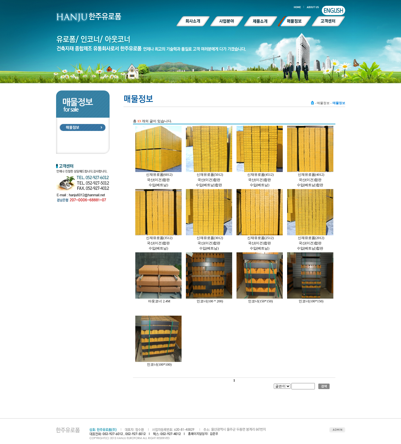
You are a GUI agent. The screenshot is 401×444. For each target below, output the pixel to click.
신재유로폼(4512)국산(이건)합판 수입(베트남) (260, 180)
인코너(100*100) (159, 364)
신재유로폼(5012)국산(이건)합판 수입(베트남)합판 (209, 180)
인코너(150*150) (260, 301)
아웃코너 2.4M (159, 301)
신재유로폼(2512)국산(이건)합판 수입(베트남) (260, 243)
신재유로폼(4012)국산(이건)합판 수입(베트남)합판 (310, 180)
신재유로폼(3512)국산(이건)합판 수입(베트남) (159, 243)
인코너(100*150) (311, 301)
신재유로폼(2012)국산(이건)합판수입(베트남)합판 (310, 243)
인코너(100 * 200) (210, 301)
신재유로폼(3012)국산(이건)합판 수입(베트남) (210, 243)
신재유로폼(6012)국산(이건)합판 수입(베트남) (159, 180)
